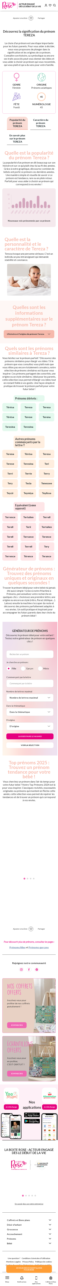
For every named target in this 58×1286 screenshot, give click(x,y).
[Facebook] (29, 969)
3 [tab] (30, 878)
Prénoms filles (17, 947)
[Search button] (54, 5)
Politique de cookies (43, 1262)
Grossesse (12, 1229)
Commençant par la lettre (18, 677)
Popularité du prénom (17, 122)
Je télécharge (11, 1107)
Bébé (9, 1243)
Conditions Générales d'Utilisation (36, 1258)
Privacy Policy (28, 1262)
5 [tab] (35, 1195)
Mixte (46, 668)
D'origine (10, 720)
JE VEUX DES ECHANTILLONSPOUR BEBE (29, 1269)
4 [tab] (33, 878)
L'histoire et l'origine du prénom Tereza (25, 334)
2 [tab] (27, 878)
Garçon (29, 668)
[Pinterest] (36, 969)
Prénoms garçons (39, 947)
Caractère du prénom (40, 122)
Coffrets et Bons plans (18, 1220)
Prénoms (11, 1238)
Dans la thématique (15, 705)
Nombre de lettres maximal (19, 691)
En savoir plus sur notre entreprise (29, 1204)
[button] (7, 1278)
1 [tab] (24, 878)
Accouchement (14, 1234)
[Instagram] (21, 969)
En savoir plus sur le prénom (17, 138)
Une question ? (14, 1258)
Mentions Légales (13, 1262)
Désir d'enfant (14, 1224)
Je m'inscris (17, 1025)
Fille (14, 668)
